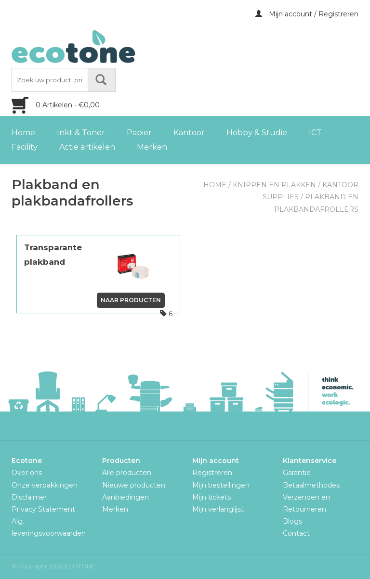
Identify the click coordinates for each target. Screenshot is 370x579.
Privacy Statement (43, 509)
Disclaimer (29, 497)
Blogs (292, 521)
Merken (152, 147)
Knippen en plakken (274, 184)
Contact (296, 533)
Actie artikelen (87, 147)
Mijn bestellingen (221, 485)
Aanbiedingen (125, 497)
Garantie (297, 472)
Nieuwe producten (133, 485)
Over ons (27, 472)
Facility (25, 147)
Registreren (212, 472)
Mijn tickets (211, 497)
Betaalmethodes (311, 485)
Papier (139, 132)
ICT (315, 132)
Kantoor (189, 132)
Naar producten (131, 300)
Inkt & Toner (81, 132)
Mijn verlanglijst (218, 509)
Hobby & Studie (256, 132)
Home (23, 132)
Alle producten (126, 472)
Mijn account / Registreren (306, 14)
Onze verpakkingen (45, 485)
